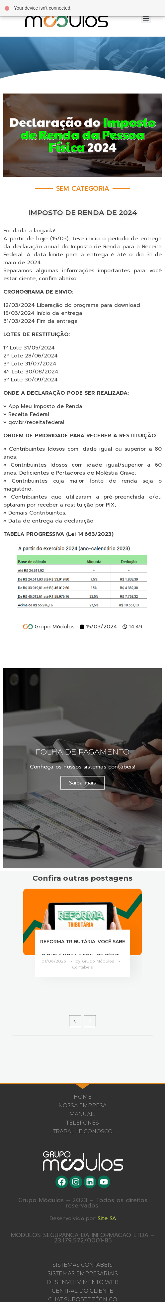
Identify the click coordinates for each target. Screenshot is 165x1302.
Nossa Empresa (82, 1105)
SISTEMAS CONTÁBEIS (82, 1265)
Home (83, 1097)
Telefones (82, 1123)
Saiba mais (82, 782)
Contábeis (82, 967)
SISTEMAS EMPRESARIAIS (82, 1273)
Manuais (82, 1114)
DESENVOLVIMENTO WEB (82, 1282)
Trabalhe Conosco (83, 1131)
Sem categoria (82, 188)
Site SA (111, 1218)
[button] (146, 18)
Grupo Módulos (99, 961)
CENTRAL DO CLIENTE (82, 1291)
